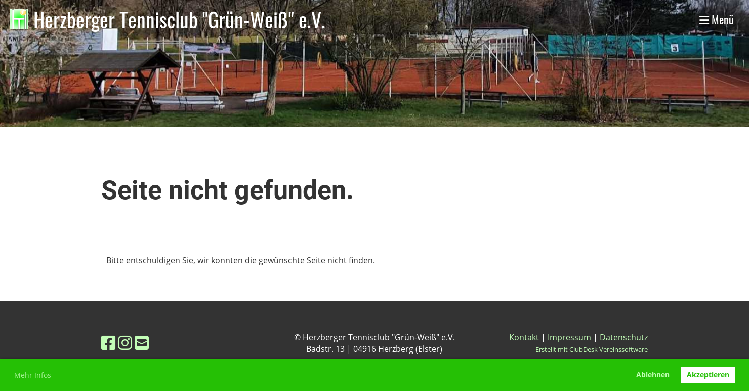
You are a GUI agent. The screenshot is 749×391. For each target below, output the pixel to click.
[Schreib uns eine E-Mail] (142, 343)
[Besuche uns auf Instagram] (125, 343)
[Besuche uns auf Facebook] (108, 343)
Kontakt (524, 337)
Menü (716, 19)
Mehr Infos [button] (32, 375)
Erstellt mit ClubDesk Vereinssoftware (591, 349)
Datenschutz (624, 337)
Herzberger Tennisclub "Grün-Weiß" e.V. (179, 19)
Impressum (569, 337)
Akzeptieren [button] (708, 374)
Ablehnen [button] (653, 374)
